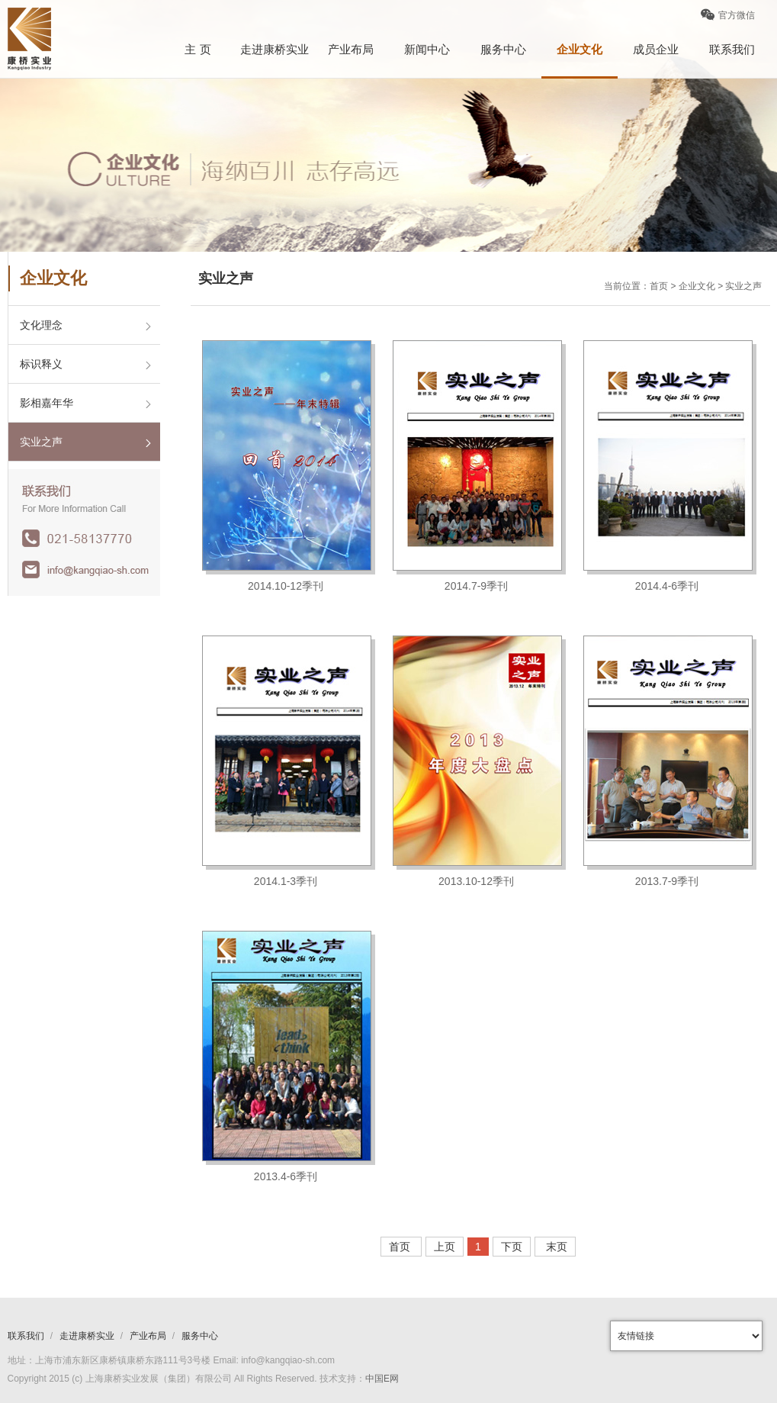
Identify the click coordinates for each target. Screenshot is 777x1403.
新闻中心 (427, 49)
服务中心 (503, 49)
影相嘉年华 (46, 403)
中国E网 (382, 1378)
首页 (401, 1246)
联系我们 (732, 49)
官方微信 (728, 20)
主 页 (197, 49)
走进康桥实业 (274, 49)
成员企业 (656, 49)
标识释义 (41, 364)
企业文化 (579, 49)
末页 (555, 1246)
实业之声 (41, 442)
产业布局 (351, 49)
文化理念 (41, 325)
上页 (444, 1246)
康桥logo (29, 39)
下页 (511, 1246)
